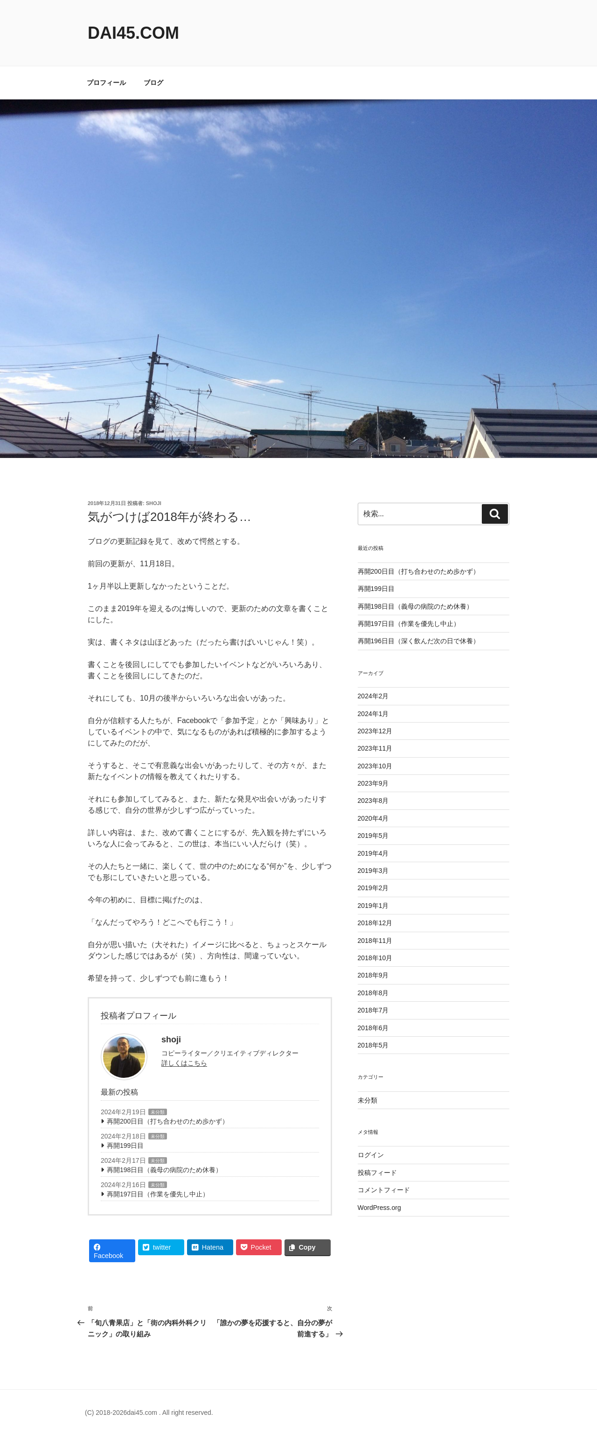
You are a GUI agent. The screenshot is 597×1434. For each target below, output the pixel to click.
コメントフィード (384, 1190)
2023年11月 (375, 748)
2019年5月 (373, 835)
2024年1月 (373, 713)
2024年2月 (373, 696)
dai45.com (133, 32)
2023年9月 (373, 783)
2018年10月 (375, 958)
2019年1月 (373, 905)
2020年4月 (373, 818)
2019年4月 (373, 853)
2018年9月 (373, 975)
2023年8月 (373, 800)
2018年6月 (373, 1028)
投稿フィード (377, 1172)
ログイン (371, 1155)
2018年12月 (375, 923)
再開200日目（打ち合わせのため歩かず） (168, 1121)
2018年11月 (375, 940)
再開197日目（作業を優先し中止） (158, 1194)
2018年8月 (373, 993)
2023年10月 (375, 766)
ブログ (153, 82)
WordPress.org (379, 1207)
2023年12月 (375, 731)
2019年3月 (373, 870)
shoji (153, 503)
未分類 (158, 1112)
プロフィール (106, 82)
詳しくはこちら (184, 1063)
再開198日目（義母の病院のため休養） (164, 1170)
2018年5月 (373, 1045)
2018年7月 (373, 1010)
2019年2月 (373, 888)
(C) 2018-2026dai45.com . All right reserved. (149, 1412)
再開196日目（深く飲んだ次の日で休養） (418, 641)
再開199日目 (125, 1145)
